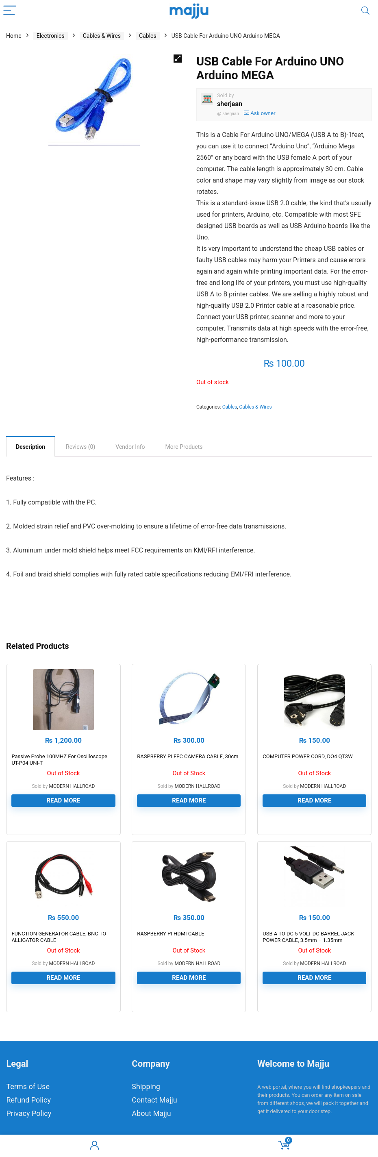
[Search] (365, 11)
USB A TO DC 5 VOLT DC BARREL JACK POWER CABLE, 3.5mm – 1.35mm (308, 937)
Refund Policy (28, 1100)
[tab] (30, 446)
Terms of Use (28, 1086)
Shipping (146, 1086)
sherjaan (229, 104)
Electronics (51, 36)
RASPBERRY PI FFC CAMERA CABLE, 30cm (187, 756)
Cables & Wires (102, 36)
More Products (184, 447)
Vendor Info (130, 447)
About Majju (151, 1113)
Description (30, 447)
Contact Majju (154, 1100)
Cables (147, 36)
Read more (63, 800)
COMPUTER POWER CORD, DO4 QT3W (307, 756)
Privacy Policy (28, 1113)
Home (14, 36)
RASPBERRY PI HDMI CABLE (170, 934)
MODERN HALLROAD (72, 786)
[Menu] (10, 11)
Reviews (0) (80, 447)
